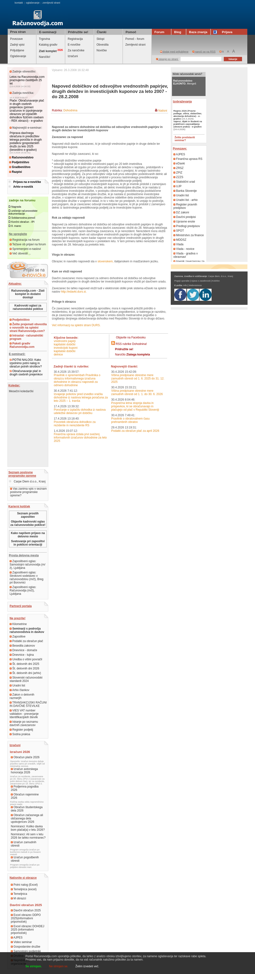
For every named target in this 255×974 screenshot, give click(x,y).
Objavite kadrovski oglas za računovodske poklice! (27, 523)
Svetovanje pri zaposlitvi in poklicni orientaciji (28, 543)
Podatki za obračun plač (26, 641)
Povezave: (180, 148)
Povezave (16, 39)
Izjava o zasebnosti (200, 281)
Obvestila (103, 44)
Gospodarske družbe (25, 946)
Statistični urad (184, 181)
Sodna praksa (20, 734)
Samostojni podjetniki (26, 951)
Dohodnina (70, 110)
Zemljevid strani (135, 44)
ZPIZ (177, 172)
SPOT (178, 230)
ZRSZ (178, 168)
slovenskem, (105, 261)
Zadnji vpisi (17, 44)
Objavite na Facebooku (131, 337)
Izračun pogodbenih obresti (25, 859)
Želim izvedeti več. (87, 966)
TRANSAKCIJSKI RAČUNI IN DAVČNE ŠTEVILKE (28, 704)
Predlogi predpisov (186, 226)
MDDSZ (179, 239)
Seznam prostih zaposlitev (27, 515)
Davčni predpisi (184, 217)
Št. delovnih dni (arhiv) (25, 673)
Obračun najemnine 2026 (25, 796)
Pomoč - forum (134, 39)
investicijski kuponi (66, 347)
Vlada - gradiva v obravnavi (185, 255)
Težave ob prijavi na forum (28, 244)
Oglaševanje (18, 56)
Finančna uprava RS (187, 159)
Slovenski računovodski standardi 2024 (26, 679)
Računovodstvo (21, 157)
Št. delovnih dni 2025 (24, 664)
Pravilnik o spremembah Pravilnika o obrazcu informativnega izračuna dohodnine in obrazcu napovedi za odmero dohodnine (77, 380)
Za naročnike (76, 50)
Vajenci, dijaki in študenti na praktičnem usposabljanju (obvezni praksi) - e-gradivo (187, 124)
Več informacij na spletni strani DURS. (76, 325)
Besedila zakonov (22, 645)
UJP (177, 186)
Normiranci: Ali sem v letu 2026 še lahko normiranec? (28, 836)
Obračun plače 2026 (25, 757)
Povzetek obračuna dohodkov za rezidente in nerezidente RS (75, 423)
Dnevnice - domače (23, 650)
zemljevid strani (51, 2)
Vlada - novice (183, 249)
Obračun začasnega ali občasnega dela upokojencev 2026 (27, 818)
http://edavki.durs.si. (74, 291)
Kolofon (216, 281)
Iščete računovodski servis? (187, 74)
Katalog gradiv (48, 44)
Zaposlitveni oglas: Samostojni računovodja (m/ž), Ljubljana (27, 564)
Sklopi (100, 39)
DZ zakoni (181, 212)
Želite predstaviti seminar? (185, 139)
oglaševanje (33, 2)
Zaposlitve (17, 636)
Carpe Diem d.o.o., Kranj (27, 481)
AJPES (17, 937)
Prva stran (18, 32)
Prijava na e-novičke (27, 182)
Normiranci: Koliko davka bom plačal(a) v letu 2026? (28, 828)
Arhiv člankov (19, 690)
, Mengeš (184, 82)
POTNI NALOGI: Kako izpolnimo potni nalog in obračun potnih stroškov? (26, 363)
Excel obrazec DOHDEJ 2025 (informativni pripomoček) (27, 930)
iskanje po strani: (167, 59)
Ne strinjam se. (58, 966)
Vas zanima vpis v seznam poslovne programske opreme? (28, 492)
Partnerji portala (21, 606)
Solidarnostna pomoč (23, 217)
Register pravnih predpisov (185, 206)
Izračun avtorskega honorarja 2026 (24, 770)
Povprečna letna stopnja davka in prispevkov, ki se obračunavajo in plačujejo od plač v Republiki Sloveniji (135, 406)
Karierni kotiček (19, 506)
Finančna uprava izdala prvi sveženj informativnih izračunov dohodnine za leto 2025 (80, 438)
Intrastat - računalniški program (26, 337)
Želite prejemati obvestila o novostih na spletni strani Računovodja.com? (28, 328)
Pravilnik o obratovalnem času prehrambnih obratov (130, 420)
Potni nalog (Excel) (24, 884)
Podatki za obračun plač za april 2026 (135, 431)
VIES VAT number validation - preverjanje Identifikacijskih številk (24, 714)
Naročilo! (44, 57)
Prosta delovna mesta (24, 555)
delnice (58, 354)
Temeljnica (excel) (23, 889)
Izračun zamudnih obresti (23, 844)
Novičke (102, 50)
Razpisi (15, 172)
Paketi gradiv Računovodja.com (22, 345)
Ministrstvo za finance (188, 235)
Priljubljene (17, 50)
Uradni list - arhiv (185, 200)
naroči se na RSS (204, 51)
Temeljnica (19, 894)
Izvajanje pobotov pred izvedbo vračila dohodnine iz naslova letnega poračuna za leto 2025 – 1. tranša (81, 397)
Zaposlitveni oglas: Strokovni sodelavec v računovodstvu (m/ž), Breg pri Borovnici (26, 577)
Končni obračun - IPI (23, 221)
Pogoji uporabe (181, 281)
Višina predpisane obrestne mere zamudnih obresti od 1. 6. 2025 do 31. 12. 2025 (137, 378)
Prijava (223, 32)
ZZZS (178, 177)
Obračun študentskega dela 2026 (26, 809)
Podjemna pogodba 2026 (24, 788)
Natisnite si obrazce (23, 877)
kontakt (19, 2)
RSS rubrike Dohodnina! (131, 344)
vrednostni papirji (65, 341)
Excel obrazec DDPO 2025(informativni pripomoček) (26, 918)
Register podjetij (21, 729)
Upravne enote (184, 221)
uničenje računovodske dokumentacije (22, 212)
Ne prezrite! (17, 618)
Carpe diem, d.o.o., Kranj (220, 276)
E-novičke (74, 44)
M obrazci (18, 898)
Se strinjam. (33, 966)
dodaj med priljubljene (174, 51)
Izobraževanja (182, 101)
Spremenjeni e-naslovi (25, 249)
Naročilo (132, 354)
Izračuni (73, 56)
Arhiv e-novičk (23, 186)
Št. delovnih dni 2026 (24, 668)
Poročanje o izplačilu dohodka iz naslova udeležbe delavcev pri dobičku (80, 411)
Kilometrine (18, 624)
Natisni (162, 110)
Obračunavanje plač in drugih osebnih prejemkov (26, 372)
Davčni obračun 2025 (26, 910)
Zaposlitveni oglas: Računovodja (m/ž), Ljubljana (23, 590)
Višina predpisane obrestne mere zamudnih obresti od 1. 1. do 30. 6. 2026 (137, 392)
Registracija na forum (25, 239)
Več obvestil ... (20, 253)
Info (185, 285)
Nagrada (16, 206)
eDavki (179, 163)
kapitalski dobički (64, 344)
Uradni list (17, 685)
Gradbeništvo (19, 167)
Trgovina (44, 39)
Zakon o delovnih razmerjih (22, 696)
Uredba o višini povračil (26, 659)
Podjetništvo (19, 162)
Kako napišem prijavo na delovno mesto (28, 534)
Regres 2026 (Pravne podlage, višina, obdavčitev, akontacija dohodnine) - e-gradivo (187, 114)
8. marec (16, 225)
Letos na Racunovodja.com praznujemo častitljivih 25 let (27, 80)
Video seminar (21, 942)
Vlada (178, 244)
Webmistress (195, 285)
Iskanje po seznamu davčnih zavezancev (24, 723)
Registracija (75, 39)
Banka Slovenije (185, 190)
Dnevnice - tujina (22, 654)
